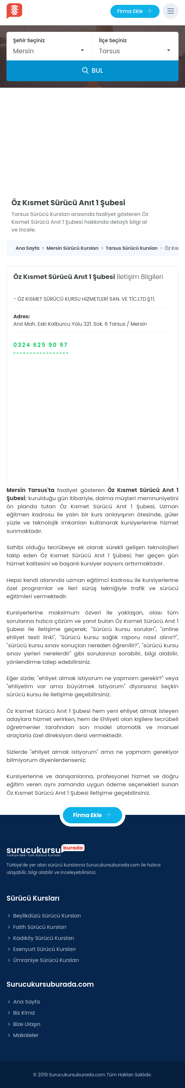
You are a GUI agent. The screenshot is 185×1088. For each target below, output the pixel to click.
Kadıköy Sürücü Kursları (40, 938)
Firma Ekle (135, 11)
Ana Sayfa (23, 1002)
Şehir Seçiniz (29, 40)
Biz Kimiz (21, 1013)
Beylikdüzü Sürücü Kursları (44, 915)
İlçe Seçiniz (113, 40)
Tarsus (117, 324)
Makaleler (22, 1035)
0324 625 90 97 (40, 345)
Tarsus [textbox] (109, 51)
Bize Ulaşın (23, 1024)
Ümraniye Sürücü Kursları (43, 960)
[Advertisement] (92, 136)
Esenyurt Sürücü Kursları (41, 949)
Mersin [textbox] (23, 51)
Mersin (139, 324)
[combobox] (49, 51)
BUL (92, 70)
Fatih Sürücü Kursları (36, 927)
